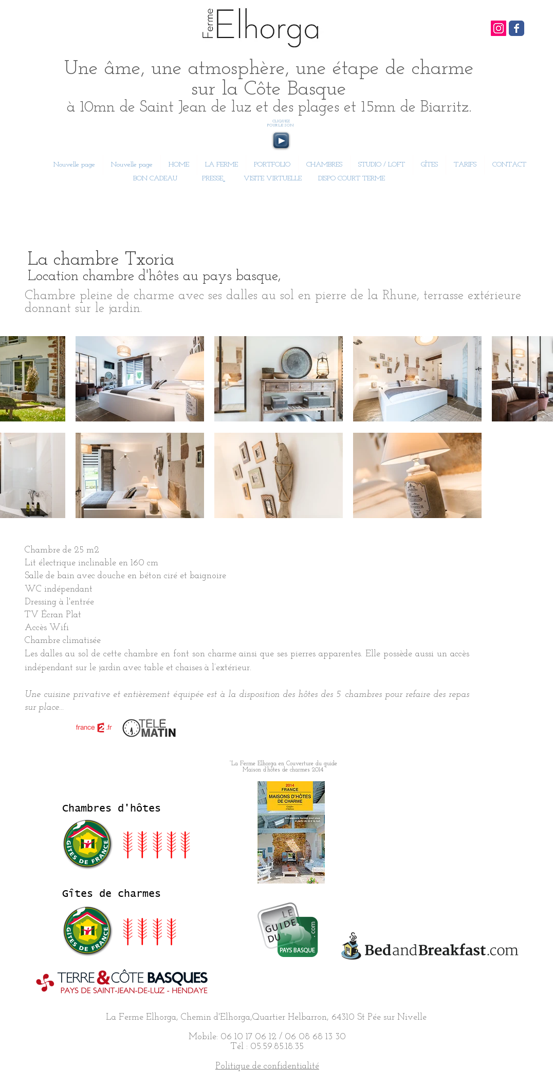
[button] (324, 165)
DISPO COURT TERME (351, 178)
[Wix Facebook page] (516, 28)
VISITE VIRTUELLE (273, 178)
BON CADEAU (154, 178)
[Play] (281, 140)
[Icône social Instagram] (498, 28)
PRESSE (212, 178)
